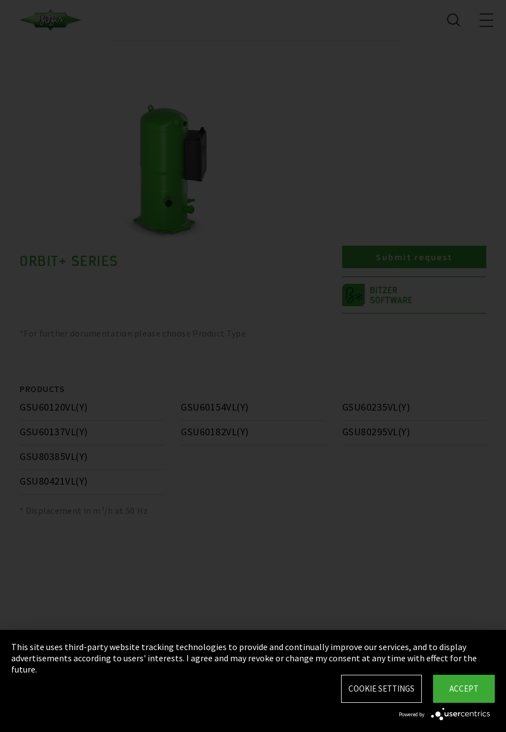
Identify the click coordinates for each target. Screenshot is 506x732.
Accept (464, 688)
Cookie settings (381, 688)
